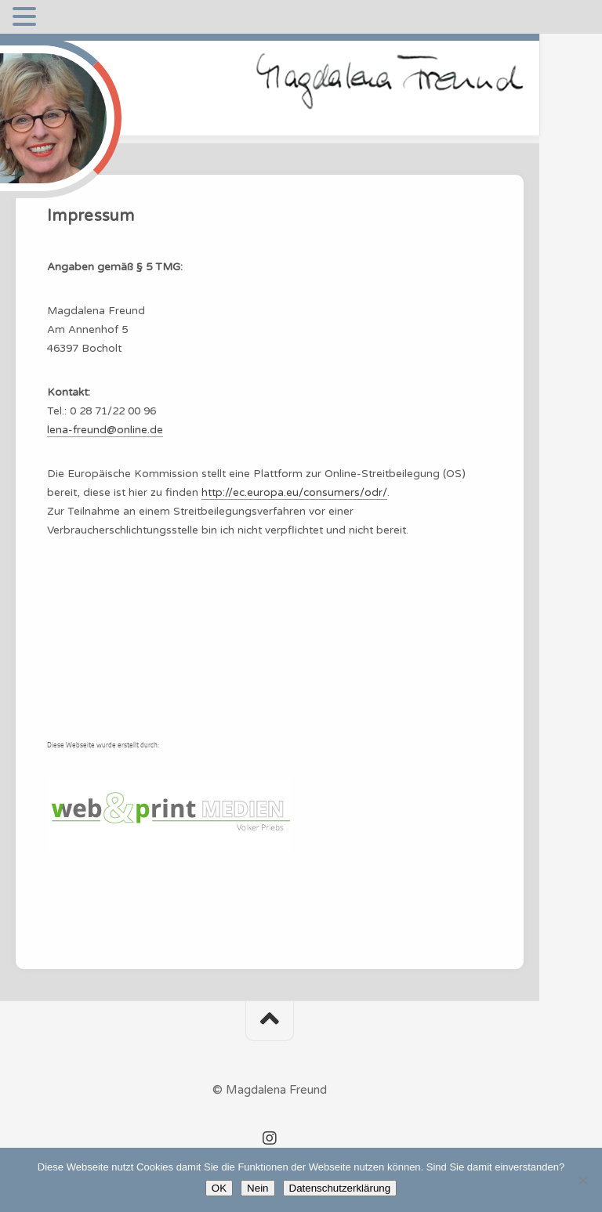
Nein (257, 1188)
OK (219, 1188)
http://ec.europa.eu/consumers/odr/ (294, 493)
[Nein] (582, 1180)
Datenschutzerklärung (340, 1188)
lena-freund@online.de (105, 430)
